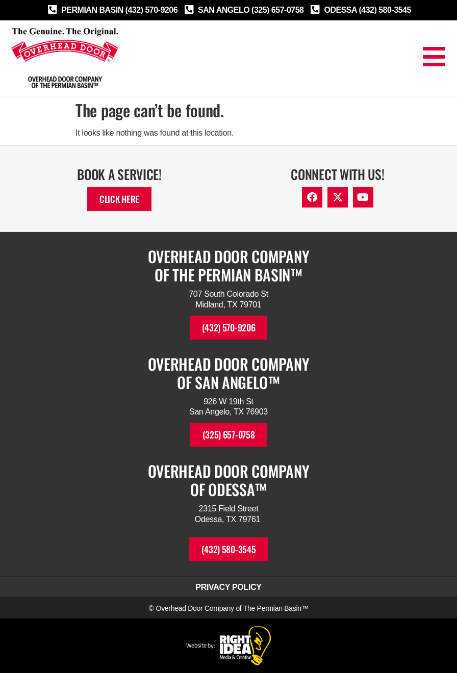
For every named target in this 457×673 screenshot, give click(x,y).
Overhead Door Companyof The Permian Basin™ (229, 265)
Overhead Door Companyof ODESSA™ (229, 480)
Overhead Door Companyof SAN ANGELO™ (229, 373)
